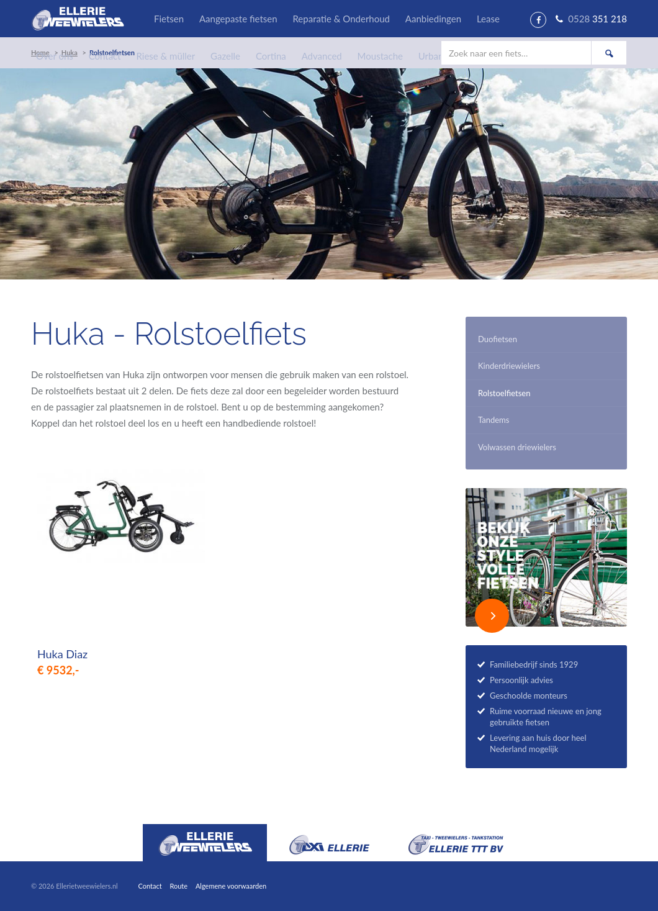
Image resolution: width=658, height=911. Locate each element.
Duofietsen (497, 339)
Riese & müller (166, 55)
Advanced (322, 55)
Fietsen (169, 18)
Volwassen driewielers (517, 447)
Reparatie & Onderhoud (341, 18)
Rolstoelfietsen (504, 393)
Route (178, 886)
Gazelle (225, 55)
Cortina (271, 55)
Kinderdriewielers (509, 366)
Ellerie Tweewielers (77, 18)
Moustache (380, 55)
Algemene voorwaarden (231, 886)
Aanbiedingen (433, 18)
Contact (105, 55)
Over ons (54, 55)
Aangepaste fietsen (238, 18)
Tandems (493, 420)
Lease (488, 18)
